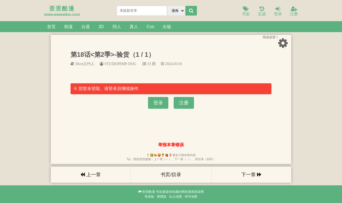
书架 (246, 11)
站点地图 (175, 196)
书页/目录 (171, 174)
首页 (51, 26)
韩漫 (68, 26)
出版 (167, 26)
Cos (150, 26)
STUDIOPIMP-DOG (120, 64)
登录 (278, 11)
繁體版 (161, 196)
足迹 (262, 11)
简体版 (149, 196)
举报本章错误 (171, 144)
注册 (294, 11)
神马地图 (191, 196)
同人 (116, 26)
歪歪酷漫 (148, 192)
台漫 (85, 26)
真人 (134, 26)
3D (101, 26)
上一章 (90, 174)
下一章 (251, 174)
